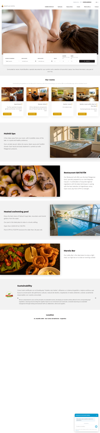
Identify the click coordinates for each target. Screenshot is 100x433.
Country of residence (9, 58)
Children (66, 57)
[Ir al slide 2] (49, 51)
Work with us (87, 6)
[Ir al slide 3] (31, 272)
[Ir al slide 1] (28, 272)
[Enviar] (96, 426)
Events (78, 6)
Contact (97, 6)
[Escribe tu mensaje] (85, 426)
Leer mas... (77, 430)
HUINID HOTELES (49, 6)
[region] (50, 32)
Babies (74, 57)
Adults (55, 58)
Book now (7, 113)
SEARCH (87, 61)
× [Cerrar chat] (96, 415)
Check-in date (24, 58)
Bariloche (60, 6)
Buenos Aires (70, 6)
